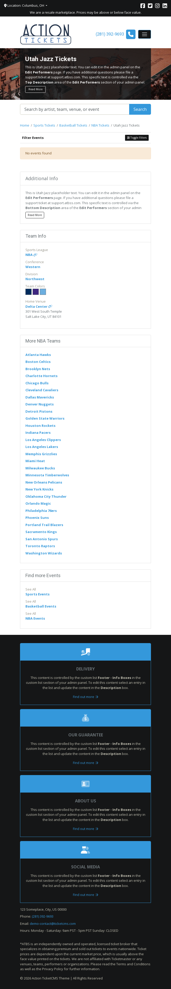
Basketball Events (40, 606)
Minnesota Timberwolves (47, 475)
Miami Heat (35, 461)
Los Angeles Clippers (43, 439)
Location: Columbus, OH (24, 5)
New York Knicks (39, 489)
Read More (35, 89)
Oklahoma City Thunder (45, 496)
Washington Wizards (43, 553)
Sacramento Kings (41, 531)
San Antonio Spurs (41, 539)
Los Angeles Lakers (41, 446)
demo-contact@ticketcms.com (53, 923)
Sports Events (37, 594)
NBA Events (35, 618)
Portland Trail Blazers (44, 524)
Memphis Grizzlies (41, 454)
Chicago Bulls (37, 383)
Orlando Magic (38, 503)
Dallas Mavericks (39, 397)
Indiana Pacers (38, 432)
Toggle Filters (137, 137)
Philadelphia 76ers (41, 510)
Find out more (85, 696)
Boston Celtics (38, 361)
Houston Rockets (40, 425)
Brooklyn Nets (37, 369)
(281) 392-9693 (42, 916)
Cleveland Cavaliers (41, 390)
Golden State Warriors (44, 418)
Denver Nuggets (39, 404)
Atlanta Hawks (38, 354)
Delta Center (38, 306)
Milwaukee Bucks (40, 468)
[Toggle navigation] (144, 34)
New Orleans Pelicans (43, 482)
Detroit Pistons (38, 411)
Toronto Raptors (40, 546)
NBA (31, 254)
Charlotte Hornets (41, 375)
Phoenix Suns (37, 517)
